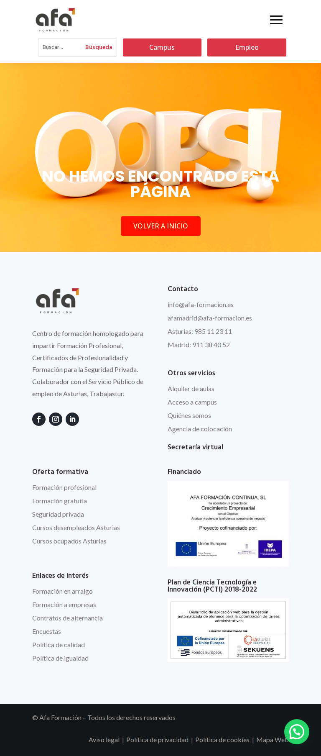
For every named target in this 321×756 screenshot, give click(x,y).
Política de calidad (58, 644)
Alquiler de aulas (191, 388)
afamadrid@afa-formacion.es (210, 318)
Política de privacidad (157, 739)
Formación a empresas (64, 604)
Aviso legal (104, 739)
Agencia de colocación (200, 429)
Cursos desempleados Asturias (76, 527)
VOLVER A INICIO (160, 226)
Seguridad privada (58, 514)
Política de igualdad (60, 658)
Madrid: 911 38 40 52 (199, 345)
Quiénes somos (189, 415)
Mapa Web (272, 739)
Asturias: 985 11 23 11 (200, 331)
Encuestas (46, 631)
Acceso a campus (192, 402)
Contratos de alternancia (67, 618)
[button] (296, 731)
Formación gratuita (59, 501)
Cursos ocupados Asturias (69, 541)
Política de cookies (222, 739)
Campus (162, 47)
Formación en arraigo (62, 591)
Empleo (247, 47)
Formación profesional (64, 487)
